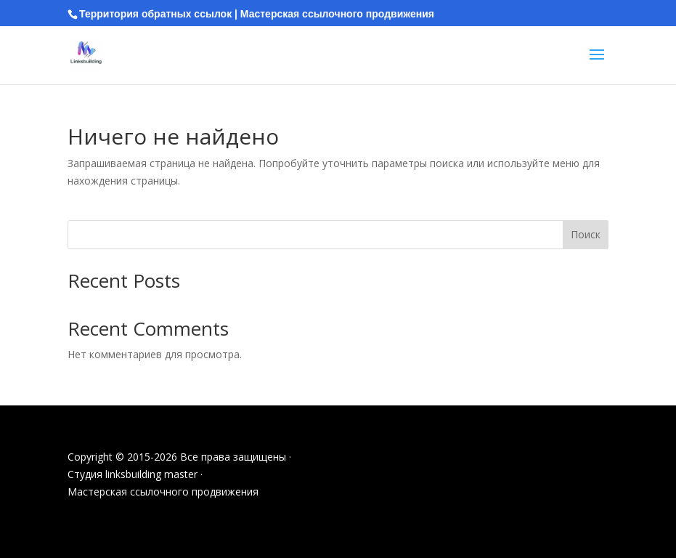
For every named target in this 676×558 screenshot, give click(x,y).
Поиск (585, 234)
